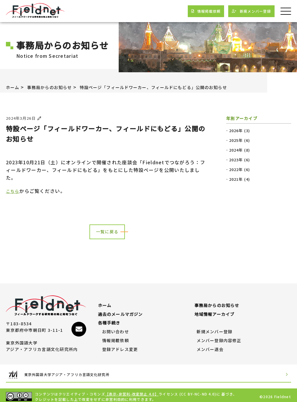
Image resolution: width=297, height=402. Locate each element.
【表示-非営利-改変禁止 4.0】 (132, 390)
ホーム (13, 87)
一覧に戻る (107, 231)
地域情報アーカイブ (215, 311)
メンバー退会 (210, 346)
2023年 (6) (240, 160)
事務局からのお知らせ (54, 87)
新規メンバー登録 (215, 329)
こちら (13, 190)
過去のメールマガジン (120, 311)
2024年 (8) (240, 150)
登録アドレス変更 (120, 346)
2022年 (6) (240, 169)
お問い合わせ (115, 329)
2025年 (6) (240, 140)
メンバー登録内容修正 (219, 337)
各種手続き (109, 320)
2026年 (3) (240, 130)
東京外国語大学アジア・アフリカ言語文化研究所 (74, 371)
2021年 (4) (240, 179)
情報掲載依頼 (115, 337)
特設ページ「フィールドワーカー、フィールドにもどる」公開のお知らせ (172, 87)
